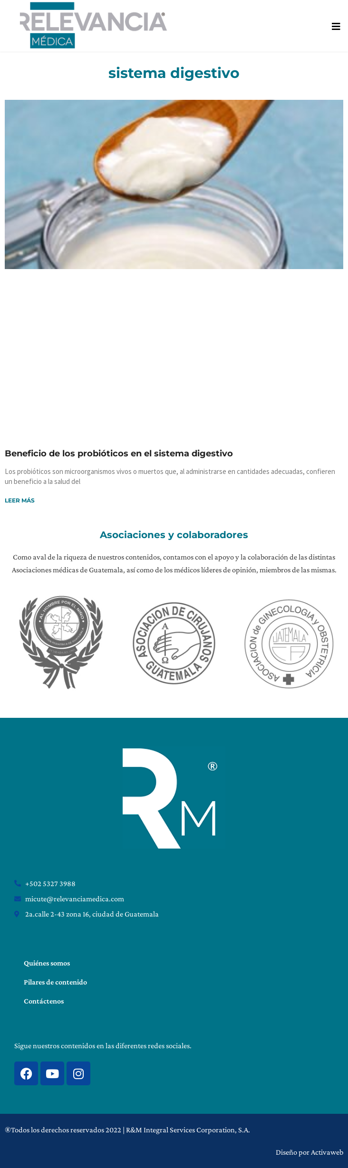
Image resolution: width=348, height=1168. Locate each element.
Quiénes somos (47, 963)
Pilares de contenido (55, 982)
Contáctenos (44, 1001)
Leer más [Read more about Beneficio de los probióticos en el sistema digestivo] (20, 500)
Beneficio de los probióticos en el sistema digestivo (119, 453)
